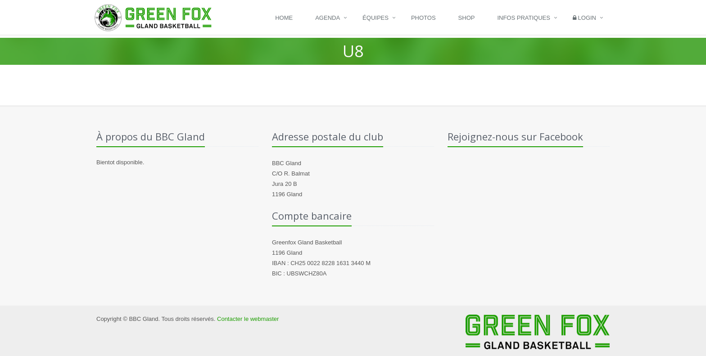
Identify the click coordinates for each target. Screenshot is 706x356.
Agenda (327, 17)
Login (584, 17)
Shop (466, 17)
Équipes (375, 17)
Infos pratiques (523, 17)
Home (284, 17)
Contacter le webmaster (248, 318)
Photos (423, 17)
